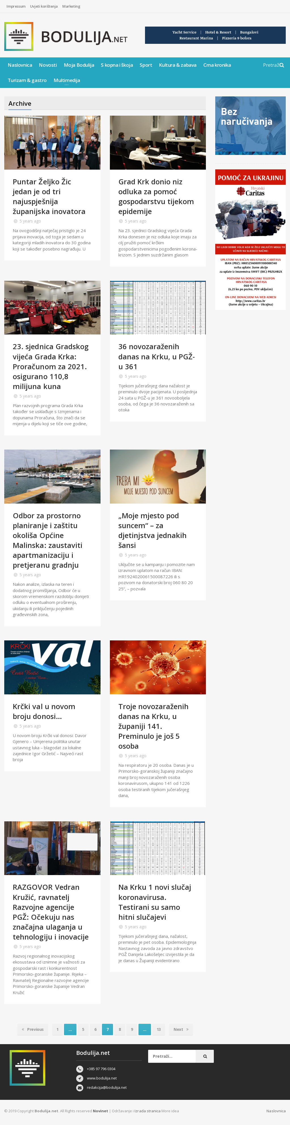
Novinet (100, 1110)
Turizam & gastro (27, 80)
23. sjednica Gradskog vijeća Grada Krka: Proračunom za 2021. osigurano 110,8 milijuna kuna (51, 366)
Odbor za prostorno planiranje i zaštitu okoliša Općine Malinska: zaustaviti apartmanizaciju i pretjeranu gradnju (47, 540)
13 (159, 1029)
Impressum (16, 6)
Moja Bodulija (79, 65)
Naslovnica (20, 65)
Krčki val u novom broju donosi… (44, 711)
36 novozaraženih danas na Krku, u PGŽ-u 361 (156, 356)
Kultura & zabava (178, 65)
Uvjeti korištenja (44, 6)
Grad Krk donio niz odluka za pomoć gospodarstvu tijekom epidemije (156, 196)
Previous (32, 1029)
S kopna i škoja (117, 65)
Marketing (71, 6)
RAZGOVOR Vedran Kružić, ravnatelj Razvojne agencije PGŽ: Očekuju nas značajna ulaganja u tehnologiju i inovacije (51, 912)
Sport (146, 65)
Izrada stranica (148, 1110)
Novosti (48, 65)
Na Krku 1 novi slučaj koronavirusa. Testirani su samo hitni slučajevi (155, 902)
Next (181, 1029)
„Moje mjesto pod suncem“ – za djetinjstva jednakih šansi (152, 530)
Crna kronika (217, 65)
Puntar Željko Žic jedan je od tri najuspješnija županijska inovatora (49, 196)
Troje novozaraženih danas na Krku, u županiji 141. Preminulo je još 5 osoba (153, 726)
